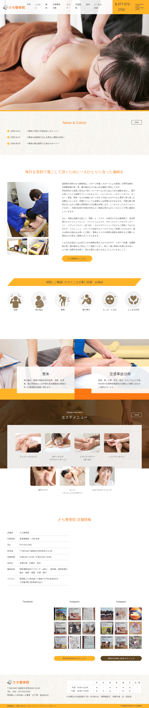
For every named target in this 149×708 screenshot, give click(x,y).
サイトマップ (33, 706)
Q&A (88, 4)
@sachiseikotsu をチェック (74, 658)
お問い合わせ (21, 706)
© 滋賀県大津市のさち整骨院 (131, 706)
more (136, 122)
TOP (29, 4)
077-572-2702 (132, 7)
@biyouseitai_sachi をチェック (121, 658)
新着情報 (10, 706)
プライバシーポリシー (48, 706)
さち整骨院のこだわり (77, 258)
